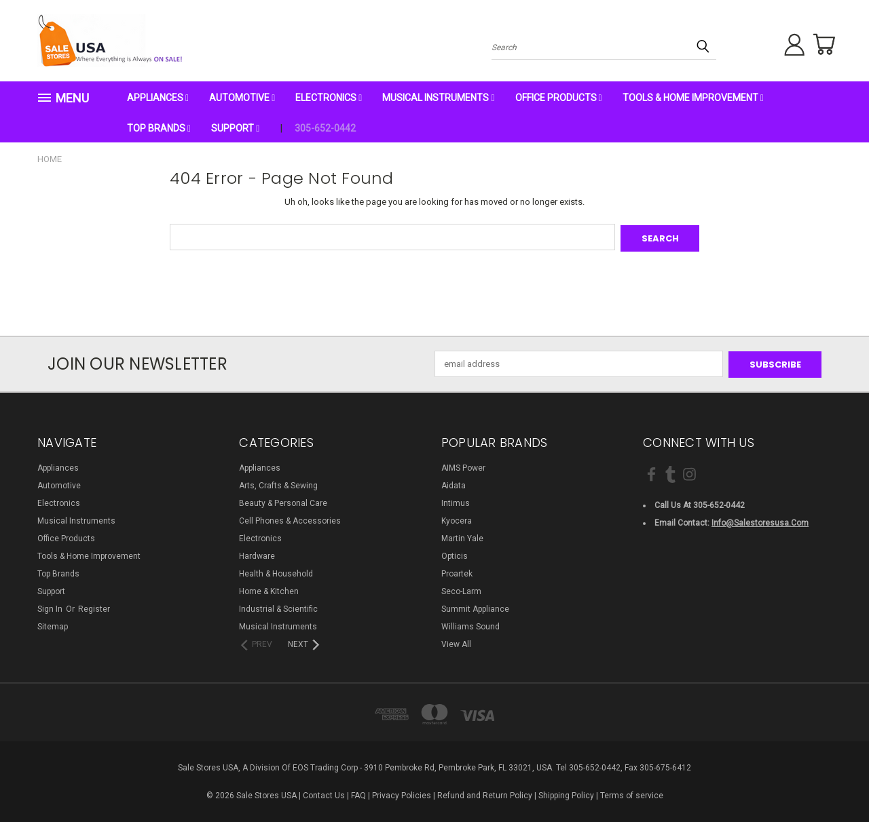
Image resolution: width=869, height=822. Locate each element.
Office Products (558, 97)
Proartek (457, 571)
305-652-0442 (325, 128)
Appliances (158, 97)
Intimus (455, 501)
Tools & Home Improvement (693, 97)
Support (235, 128)
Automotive (242, 97)
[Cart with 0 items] (821, 44)
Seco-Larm (461, 589)
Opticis (454, 554)
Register (94, 607)
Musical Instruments (438, 97)
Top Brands (159, 128)
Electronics (328, 97)
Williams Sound (470, 624)
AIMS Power (463, 466)
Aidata (453, 483)
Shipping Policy (566, 793)
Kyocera (456, 519)
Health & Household (276, 571)
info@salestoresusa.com (760, 520)
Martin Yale (462, 536)
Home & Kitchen (269, 589)
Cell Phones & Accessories (290, 519)
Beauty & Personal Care (283, 501)
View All (456, 642)
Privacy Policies (401, 793)
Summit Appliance (475, 607)
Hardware (257, 554)
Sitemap (52, 624)
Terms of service (631, 793)
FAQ (358, 793)
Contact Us (324, 793)
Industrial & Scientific (278, 607)
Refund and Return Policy (484, 793)
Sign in (50, 607)
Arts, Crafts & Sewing (278, 483)
